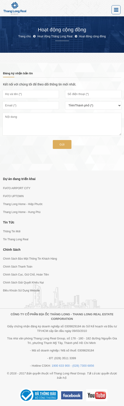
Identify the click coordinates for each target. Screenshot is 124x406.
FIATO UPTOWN (13, 196)
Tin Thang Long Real (15, 239)
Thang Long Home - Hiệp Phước (23, 204)
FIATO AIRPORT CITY (16, 188)
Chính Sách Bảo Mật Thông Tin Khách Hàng (30, 258)
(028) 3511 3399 (65, 358)
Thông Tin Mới (11, 231)
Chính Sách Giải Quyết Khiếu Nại (23, 282)
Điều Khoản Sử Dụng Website (21, 290)
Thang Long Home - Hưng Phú (21, 212)
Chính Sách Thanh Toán (17, 266)
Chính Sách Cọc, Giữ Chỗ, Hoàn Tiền (26, 274)
